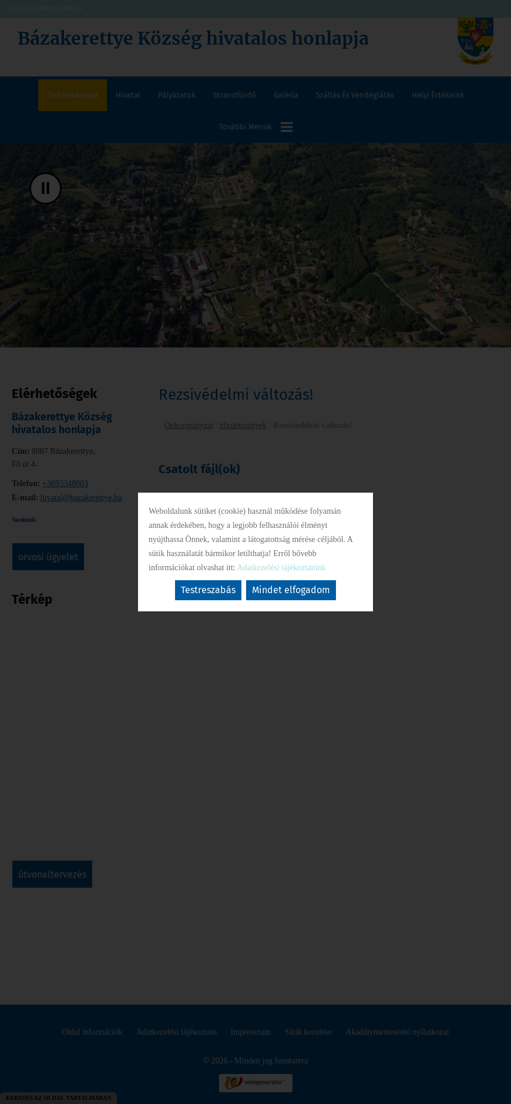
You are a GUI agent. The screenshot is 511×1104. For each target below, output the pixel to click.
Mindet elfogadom (291, 590)
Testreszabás (208, 590)
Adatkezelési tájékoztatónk (281, 567)
